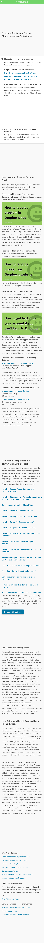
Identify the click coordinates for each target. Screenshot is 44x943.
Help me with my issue (12, 612)
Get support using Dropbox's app (14, 860)
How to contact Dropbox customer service (17, 874)
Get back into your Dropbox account (19, 79)
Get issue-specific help (10, 871)
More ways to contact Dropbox (13, 878)
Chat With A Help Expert (10, 899)
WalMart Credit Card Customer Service (16, 908)
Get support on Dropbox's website (14, 864)
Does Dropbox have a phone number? (16, 857)
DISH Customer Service (10, 911)
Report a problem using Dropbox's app (20, 73)
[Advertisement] (22, 112)
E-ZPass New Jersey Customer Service (15, 915)
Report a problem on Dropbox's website (20, 76)
